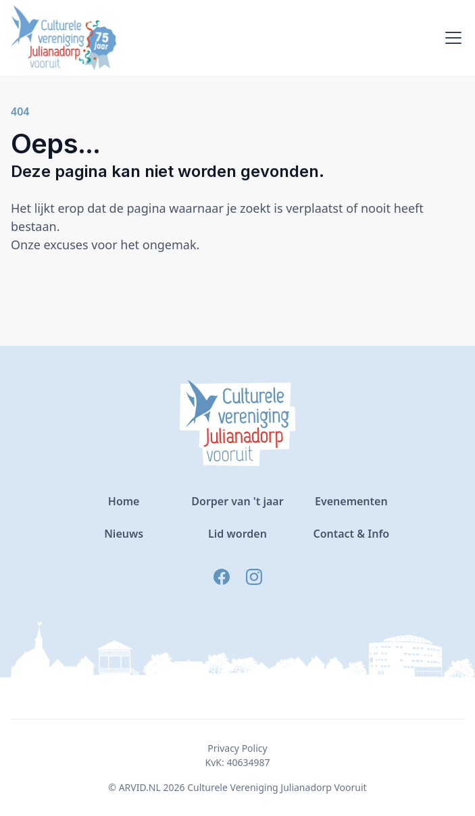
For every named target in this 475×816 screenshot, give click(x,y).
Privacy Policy (237, 748)
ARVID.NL (140, 787)
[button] (450, 38)
